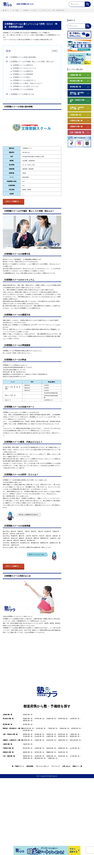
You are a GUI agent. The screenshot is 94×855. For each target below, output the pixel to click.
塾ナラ (6, 10)
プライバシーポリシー (42, 766)
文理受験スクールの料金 (21, 77)
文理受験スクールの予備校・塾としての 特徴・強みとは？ (32, 61)
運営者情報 (29, 766)
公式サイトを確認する (12, 201)
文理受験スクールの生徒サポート (24, 80)
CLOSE (54, 51)
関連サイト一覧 (77, 766)
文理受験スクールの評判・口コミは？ (26, 86)
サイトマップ (56, 766)
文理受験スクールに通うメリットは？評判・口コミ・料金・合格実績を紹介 (44, 10)
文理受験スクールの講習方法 (23, 71)
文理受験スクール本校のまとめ (22, 94)
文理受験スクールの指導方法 (23, 65)
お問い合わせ (66, 766)
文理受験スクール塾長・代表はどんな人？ (27, 83)
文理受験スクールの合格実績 (23, 89)
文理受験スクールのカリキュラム (24, 68)
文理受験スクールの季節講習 (23, 74)
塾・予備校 (16, 10)
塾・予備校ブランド (18, 766)
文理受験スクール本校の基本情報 (23, 57)
